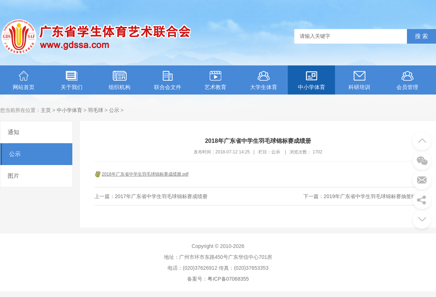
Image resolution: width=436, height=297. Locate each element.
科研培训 (359, 80)
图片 (13, 176)
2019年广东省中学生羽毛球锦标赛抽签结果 (372, 196)
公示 (114, 110)
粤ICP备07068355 (228, 279)
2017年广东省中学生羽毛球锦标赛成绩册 (161, 196)
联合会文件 (167, 80)
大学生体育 (263, 80)
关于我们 (71, 80)
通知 (13, 132)
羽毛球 (95, 110)
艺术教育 (215, 80)
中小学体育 (311, 80)
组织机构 (119, 80)
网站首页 (24, 80)
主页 (46, 110)
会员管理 (407, 80)
